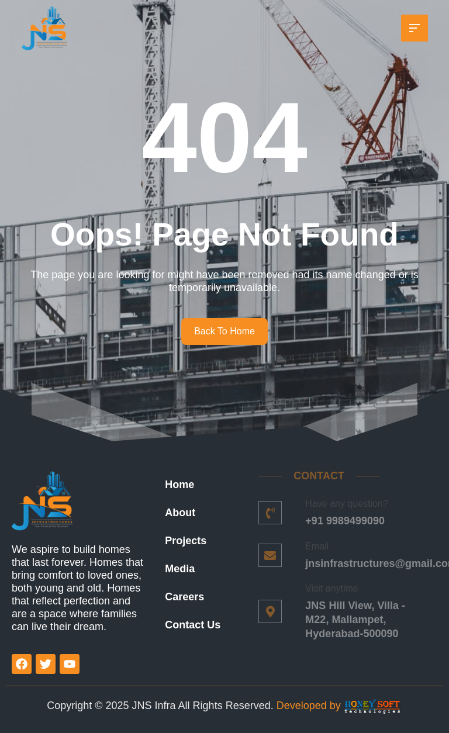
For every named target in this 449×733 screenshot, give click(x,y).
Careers (184, 597)
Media (180, 569)
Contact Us (192, 625)
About (180, 512)
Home (179, 484)
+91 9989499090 (341, 521)
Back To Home (224, 331)
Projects (185, 541)
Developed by (310, 705)
